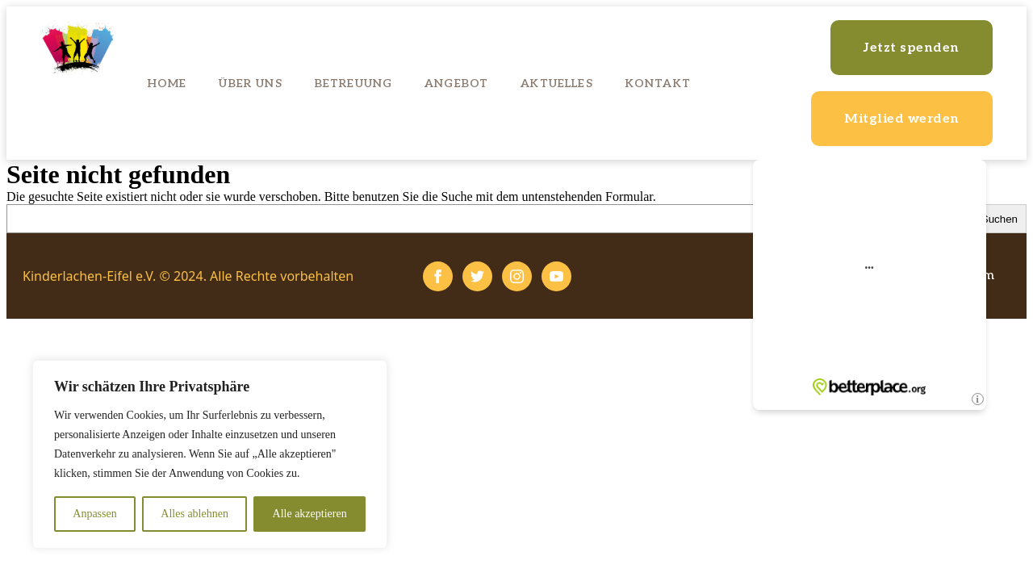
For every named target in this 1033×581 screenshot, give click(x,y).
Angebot (456, 83)
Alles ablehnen (194, 514)
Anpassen (94, 514)
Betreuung (353, 83)
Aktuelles (556, 83)
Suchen (999, 219)
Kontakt (658, 83)
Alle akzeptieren (310, 514)
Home (167, 83)
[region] (209, 454)
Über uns (250, 83)
